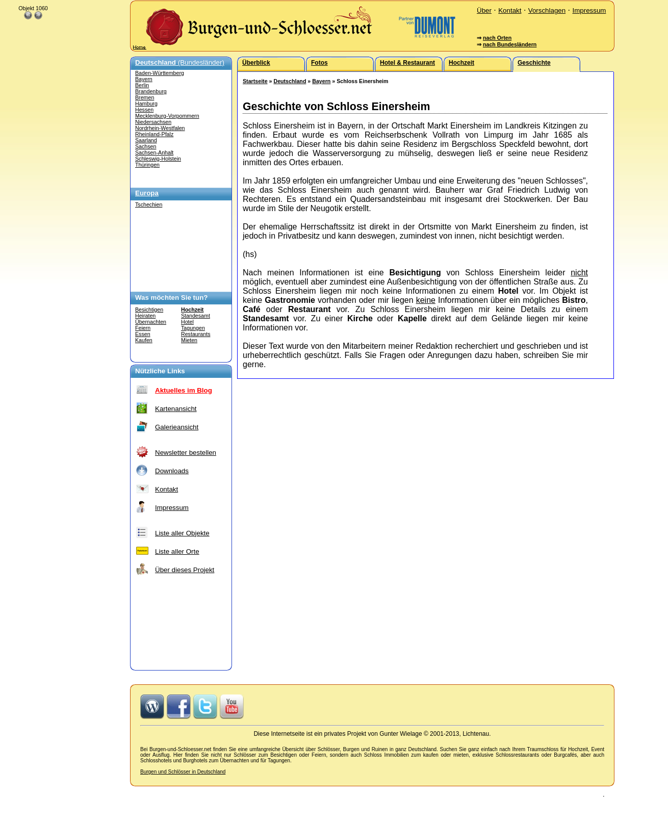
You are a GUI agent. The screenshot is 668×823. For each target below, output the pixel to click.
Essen (142, 334)
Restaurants (195, 334)
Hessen (144, 110)
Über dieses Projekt (184, 570)
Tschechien (148, 204)
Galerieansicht (176, 427)
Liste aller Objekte (182, 533)
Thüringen (147, 165)
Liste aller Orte (177, 551)
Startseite (255, 81)
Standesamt (195, 316)
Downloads (172, 471)
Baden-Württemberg (159, 73)
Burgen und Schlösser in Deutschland (182, 772)
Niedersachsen (153, 122)
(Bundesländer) (179, 62)
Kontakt (509, 10)
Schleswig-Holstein (158, 159)
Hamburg (146, 103)
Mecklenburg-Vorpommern (167, 116)
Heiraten (145, 316)
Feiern (142, 328)
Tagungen (193, 328)
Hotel (187, 322)
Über (484, 10)
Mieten (189, 340)
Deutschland (289, 81)
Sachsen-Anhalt (154, 152)
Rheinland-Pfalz (154, 134)
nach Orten (497, 38)
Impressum (589, 10)
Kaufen (143, 340)
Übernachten (150, 322)
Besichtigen (149, 309)
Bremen (144, 97)
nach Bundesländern (509, 44)
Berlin (142, 85)
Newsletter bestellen (185, 452)
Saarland (146, 140)
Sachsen (145, 146)
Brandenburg (151, 91)
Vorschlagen (547, 10)
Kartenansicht (176, 409)
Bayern (143, 79)
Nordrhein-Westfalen (160, 128)
